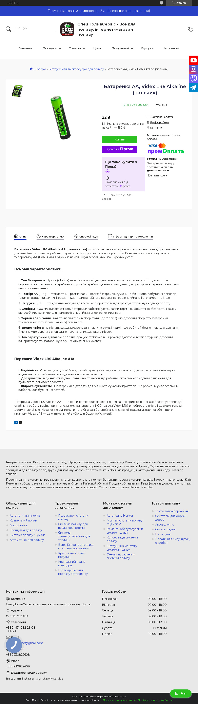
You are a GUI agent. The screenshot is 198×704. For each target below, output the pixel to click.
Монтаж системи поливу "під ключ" (124, 522)
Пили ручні (163, 534)
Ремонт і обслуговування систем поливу (125, 530)
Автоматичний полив (25, 515)
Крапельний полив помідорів (71, 563)
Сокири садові (165, 529)
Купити (120, 139)
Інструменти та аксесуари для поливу (76, 69)
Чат (181, 693)
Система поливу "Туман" (27, 535)
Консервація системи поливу (122, 539)
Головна (25, 48)
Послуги (50, 48)
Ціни (97, 48)
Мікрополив (18, 525)
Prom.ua (120, 696)
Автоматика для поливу (27, 540)
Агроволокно (164, 524)
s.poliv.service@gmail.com (24, 643)
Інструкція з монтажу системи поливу (122, 547)
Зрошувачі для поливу (26, 530)
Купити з (119, 149)
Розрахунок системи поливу (73, 517)
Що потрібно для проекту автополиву (73, 572)
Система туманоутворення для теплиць (74, 536)
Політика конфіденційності (155, 700)
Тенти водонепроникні (172, 511)
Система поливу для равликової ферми (73, 526)
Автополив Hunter (120, 515)
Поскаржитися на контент (119, 700)
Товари (75, 48)
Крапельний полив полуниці (71, 555)
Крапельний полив (23, 520)
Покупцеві (120, 48)
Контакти (171, 48)
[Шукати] (8, 29)
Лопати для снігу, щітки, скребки (172, 541)
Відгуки (147, 48)
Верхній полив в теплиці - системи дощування (75, 546)
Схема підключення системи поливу (121, 556)
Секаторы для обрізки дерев (171, 517)
